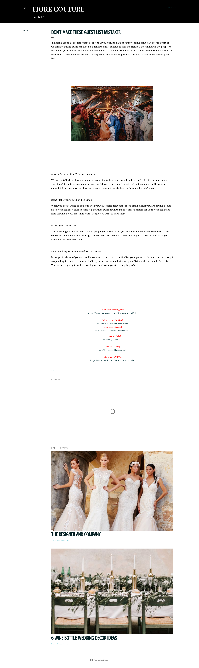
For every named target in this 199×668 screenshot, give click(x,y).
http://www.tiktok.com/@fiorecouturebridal (112, 360)
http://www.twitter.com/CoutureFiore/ (112, 323)
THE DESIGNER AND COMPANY (75, 534)
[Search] (172, 8)
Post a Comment (63, 540)
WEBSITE (39, 17)
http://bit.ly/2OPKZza (112, 339)
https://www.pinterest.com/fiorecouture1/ (112, 330)
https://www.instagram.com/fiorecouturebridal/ (112, 313)
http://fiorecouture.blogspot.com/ (112, 350)
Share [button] (25, 30)
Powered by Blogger (99, 660)
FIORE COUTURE (58, 9)
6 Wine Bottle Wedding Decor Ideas (84, 638)
